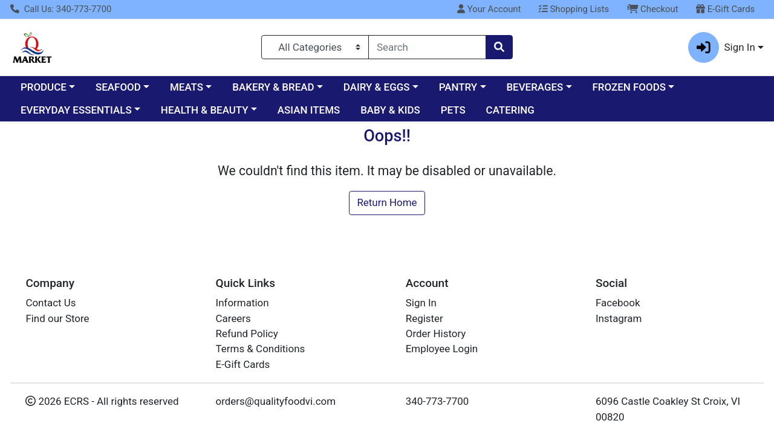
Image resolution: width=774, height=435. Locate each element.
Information (242, 303)
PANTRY (458, 87)
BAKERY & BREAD (273, 87)
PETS (453, 110)
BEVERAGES (534, 87)
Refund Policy (247, 333)
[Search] (427, 47)
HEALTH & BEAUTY (205, 110)
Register (424, 318)
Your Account (489, 9)
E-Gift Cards (725, 9)
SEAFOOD (118, 87)
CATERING (510, 110)
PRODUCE (44, 87)
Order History (436, 333)
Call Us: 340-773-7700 (60, 9)
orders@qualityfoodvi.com (276, 401)
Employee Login (442, 349)
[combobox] (427, 47)
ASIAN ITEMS (309, 110)
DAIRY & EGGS (376, 87)
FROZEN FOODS (629, 87)
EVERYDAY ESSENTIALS (76, 110)
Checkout (652, 9)
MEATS (186, 87)
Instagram (619, 318)
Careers (233, 318)
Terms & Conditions (260, 349)
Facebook (618, 303)
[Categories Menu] (315, 47)
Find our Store (57, 318)
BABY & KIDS (390, 110)
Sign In (421, 303)
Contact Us (50, 303)
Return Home (387, 202)
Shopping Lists (574, 9)
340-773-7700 (437, 401)
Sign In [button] (721, 47)
